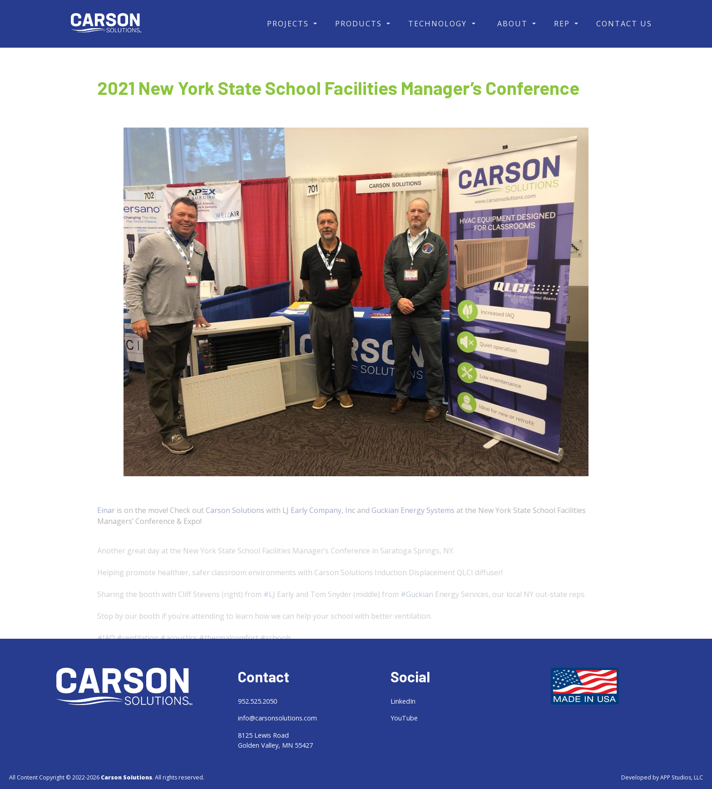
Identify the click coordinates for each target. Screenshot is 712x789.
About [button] (513, 23)
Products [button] (360, 23)
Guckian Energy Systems (413, 519)
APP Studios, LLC (681, 777)
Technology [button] (439, 23)
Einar (106, 519)
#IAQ (106, 654)
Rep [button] (563, 23)
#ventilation (137, 654)
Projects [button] (289, 23)
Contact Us (624, 23)
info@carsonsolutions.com (277, 718)
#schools (276, 654)
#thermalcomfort (228, 654)
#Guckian (416, 611)
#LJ (269, 611)
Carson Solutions (235, 519)
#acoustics (178, 654)
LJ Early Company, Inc (318, 519)
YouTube (404, 718)
